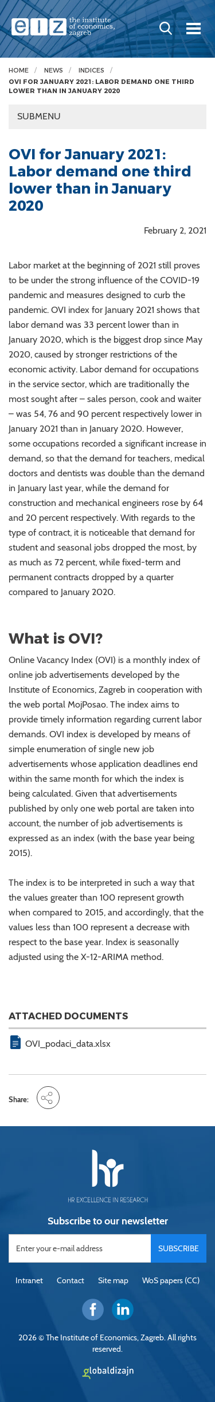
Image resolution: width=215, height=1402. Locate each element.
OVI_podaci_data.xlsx (68, 1043)
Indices (91, 70)
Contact (70, 1280)
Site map (113, 1280)
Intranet (29, 1280)
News (53, 70)
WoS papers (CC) (171, 1280)
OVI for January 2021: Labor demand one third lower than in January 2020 (101, 86)
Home (19, 70)
